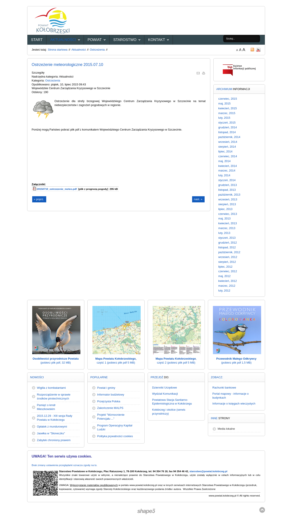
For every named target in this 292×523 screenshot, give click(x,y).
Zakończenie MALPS (110, 408)
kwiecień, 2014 (227, 166)
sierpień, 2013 (227, 204)
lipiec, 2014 (225, 151)
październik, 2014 (229, 137)
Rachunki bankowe (224, 387)
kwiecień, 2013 (227, 223)
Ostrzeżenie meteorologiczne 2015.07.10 (67, 64)
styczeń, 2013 (227, 237)
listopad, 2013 (227, 189)
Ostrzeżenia (97, 49)
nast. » (198, 199)
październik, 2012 (229, 252)
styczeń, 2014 (227, 180)
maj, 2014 (224, 161)
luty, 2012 (224, 290)
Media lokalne (226, 428)
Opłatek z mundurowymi (52, 426)
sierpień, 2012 (227, 261)
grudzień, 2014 (227, 127)
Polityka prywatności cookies (115, 436)
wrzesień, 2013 (227, 199)
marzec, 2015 (226, 113)
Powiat (95, 40)
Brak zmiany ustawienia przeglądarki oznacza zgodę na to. (64, 465)
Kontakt (156, 40)
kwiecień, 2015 (227, 108)
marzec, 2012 (226, 285)
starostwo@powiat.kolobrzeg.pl (208, 471)
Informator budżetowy (110, 394)
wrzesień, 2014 (227, 141)
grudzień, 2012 (227, 242)
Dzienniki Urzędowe (164, 387)
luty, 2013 (224, 233)
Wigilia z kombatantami (51, 387)
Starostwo (124, 40)
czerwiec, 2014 (227, 156)
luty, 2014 (224, 175)
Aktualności (63, 40)
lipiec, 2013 (225, 209)
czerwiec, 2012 (227, 271)
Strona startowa (57, 49)
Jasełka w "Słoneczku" (51, 433)
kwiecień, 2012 (227, 281)
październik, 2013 (229, 194)
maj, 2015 (224, 103)
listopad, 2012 (227, 247)
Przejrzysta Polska (108, 401)
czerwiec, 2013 (227, 214)
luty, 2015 (224, 117)
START (37, 40)
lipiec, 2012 (225, 266)
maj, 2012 (224, 276)
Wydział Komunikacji (165, 393)
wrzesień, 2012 (227, 257)
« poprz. (39, 199)
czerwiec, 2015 (227, 98)
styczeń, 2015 (227, 122)
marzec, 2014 (226, 170)
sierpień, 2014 (227, 146)
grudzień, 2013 (227, 185)
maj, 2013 (224, 218)
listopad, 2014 (227, 132)
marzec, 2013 (226, 228)
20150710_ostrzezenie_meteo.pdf (57, 189)
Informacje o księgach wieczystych (233, 403)
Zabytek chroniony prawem (54, 440)
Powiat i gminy (106, 387)
